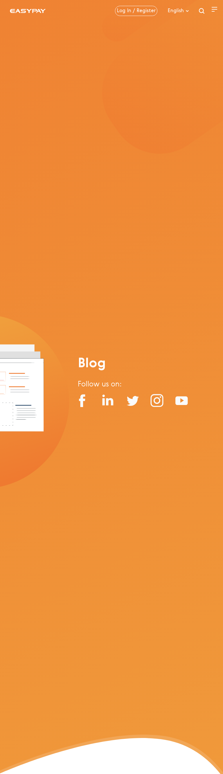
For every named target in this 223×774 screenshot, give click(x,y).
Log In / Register (136, 10)
